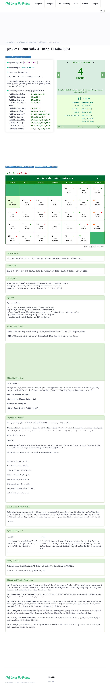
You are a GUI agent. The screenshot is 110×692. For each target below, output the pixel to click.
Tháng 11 (42, 42)
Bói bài (85, 4)
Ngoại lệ (10, 440)
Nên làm (10, 428)
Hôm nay (80, 127)
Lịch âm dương (64, 4)
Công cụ (95, 4)
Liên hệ (51, 682)
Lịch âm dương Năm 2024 (26, 42)
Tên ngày (10, 423)
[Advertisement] (55, 148)
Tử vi (76, 4)
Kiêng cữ (10, 435)
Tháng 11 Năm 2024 (80, 63)
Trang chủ (38, 4)
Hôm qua (61, 127)
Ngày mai (100, 127)
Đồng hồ (50, 4)
